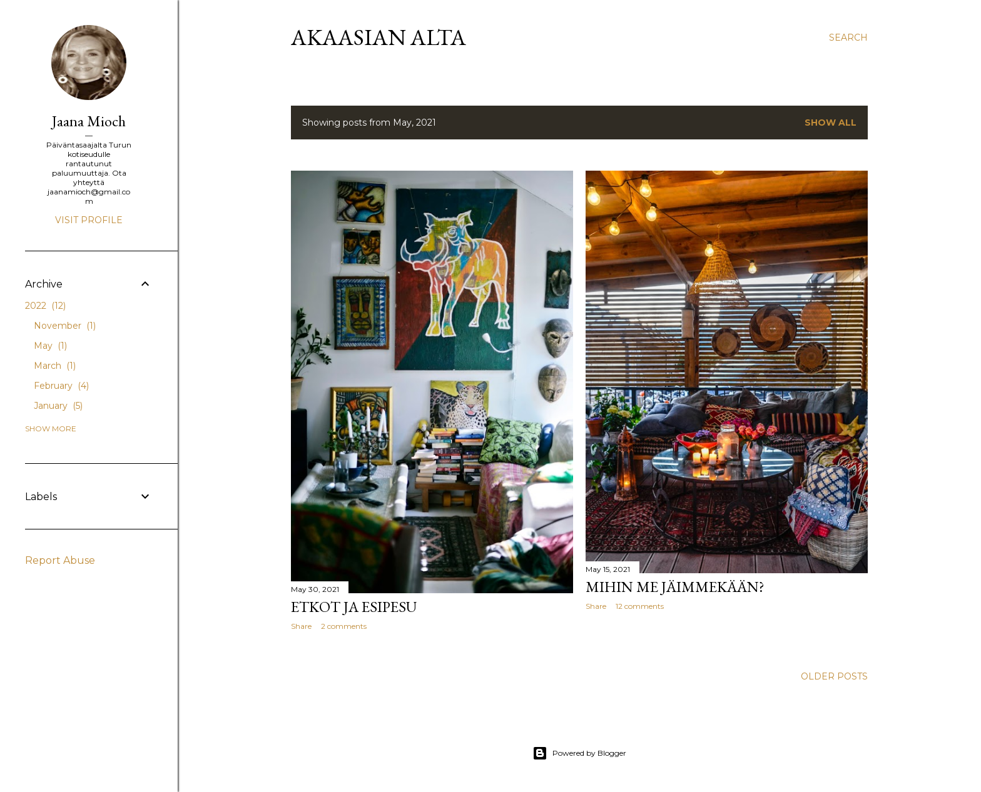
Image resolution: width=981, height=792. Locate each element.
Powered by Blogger (579, 753)
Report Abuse (60, 560)
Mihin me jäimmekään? (675, 586)
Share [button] (301, 626)
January (58, 405)
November (65, 325)
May (50, 345)
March (55, 365)
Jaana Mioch (89, 121)
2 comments (344, 626)
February (61, 385)
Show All (830, 122)
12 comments (640, 606)
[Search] (848, 38)
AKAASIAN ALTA (378, 37)
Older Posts (834, 676)
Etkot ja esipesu (354, 606)
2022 (45, 305)
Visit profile (89, 220)
